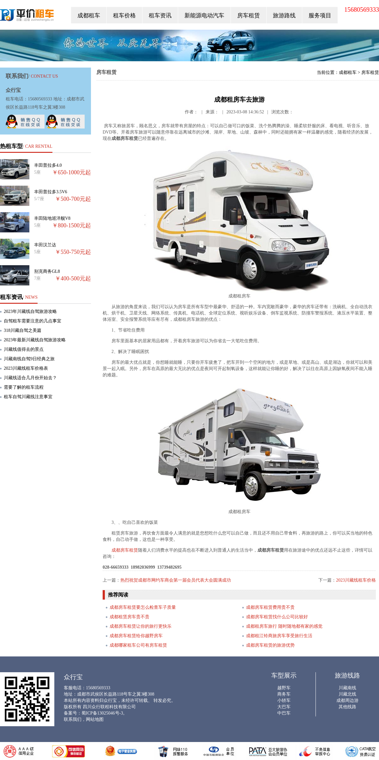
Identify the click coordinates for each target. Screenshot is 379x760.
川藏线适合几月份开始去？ (30, 377)
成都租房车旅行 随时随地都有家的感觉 (284, 626)
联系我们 (72, 719)
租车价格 (124, 15)
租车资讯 (160, 15)
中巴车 (284, 713)
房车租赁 (248, 15)
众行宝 (27, 16)
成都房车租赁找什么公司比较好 (277, 616)
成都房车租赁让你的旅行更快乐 (140, 626)
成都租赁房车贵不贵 (129, 616)
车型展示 (284, 675)
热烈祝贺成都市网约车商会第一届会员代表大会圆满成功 (175, 580)
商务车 (284, 694)
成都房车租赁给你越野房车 (136, 635)
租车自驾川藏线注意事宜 (28, 396)
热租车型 (11, 146)
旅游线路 (347, 675)
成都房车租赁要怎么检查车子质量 (143, 607)
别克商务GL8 (47, 271)
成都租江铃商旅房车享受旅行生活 (279, 635)
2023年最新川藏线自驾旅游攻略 (35, 340)
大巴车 (284, 706)
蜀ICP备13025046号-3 (102, 713)
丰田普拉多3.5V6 (50, 191)
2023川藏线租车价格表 (26, 368)
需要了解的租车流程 (24, 387)
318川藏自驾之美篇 (22, 330)
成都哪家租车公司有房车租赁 (138, 645)
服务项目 (320, 15)
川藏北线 (347, 694)
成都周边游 (347, 700)
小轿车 (284, 700)
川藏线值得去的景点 (24, 349)
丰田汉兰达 (45, 244)
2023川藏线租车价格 (356, 580)
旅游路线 (284, 15)
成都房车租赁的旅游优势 (270, 645)
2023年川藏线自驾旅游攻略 (30, 311)
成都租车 (88, 15)
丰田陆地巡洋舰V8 (52, 218)
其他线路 (347, 706)
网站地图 (95, 719)
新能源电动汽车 (204, 15)
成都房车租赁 (124, 550)
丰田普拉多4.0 (48, 165)
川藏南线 (347, 687)
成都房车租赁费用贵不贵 (270, 607)
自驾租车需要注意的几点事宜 (32, 321)
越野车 (284, 687)
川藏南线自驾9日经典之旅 (29, 358)
